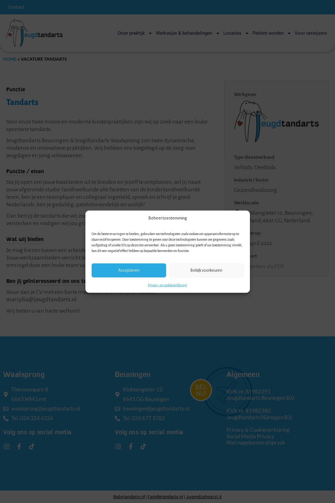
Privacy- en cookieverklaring (167, 285)
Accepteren (129, 270)
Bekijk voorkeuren (206, 270)
